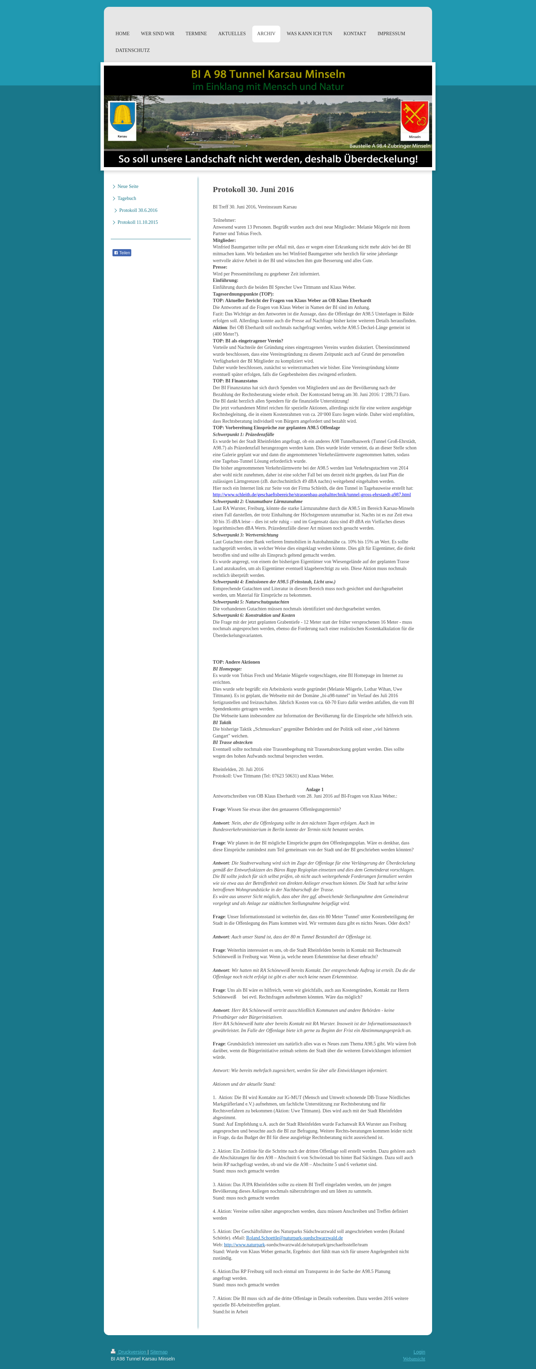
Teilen (122, 252)
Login (419, 1352)
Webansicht (414, 1358)
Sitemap (159, 1352)
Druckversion (129, 1352)
